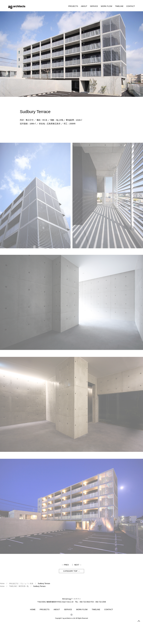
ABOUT (84, 6)
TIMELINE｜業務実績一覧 (18, 586)
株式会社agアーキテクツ (71, 599)
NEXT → (77, 565)
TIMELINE (119, 6)
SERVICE (94, 6)
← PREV (65, 565)
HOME (32, 609)
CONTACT (130, 6)
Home (2, 583)
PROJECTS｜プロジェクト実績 (21, 584)
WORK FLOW (106, 6)
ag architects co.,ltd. (69, 618)
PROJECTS (73, 6)
